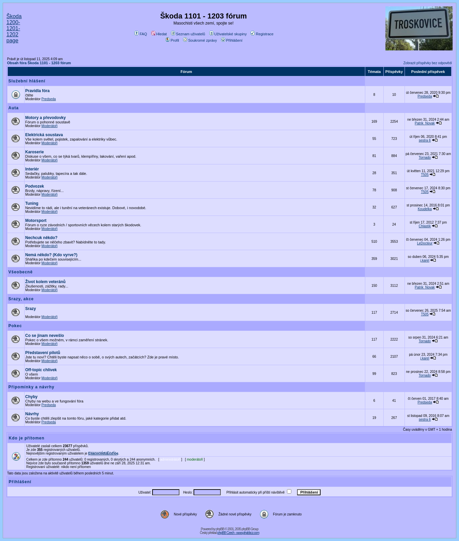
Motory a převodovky (45, 117)
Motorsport (35, 220)
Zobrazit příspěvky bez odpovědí (427, 63)
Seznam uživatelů (188, 34)
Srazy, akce (21, 299)
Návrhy (32, 414)
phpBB (220, 529)
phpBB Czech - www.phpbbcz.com (238, 533)
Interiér (32, 169)
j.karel (424, 260)
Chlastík (425, 226)
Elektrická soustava (44, 134)
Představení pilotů (42, 352)
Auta (13, 108)
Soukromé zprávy (200, 40)
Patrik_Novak (424, 123)
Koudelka (425, 209)
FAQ (140, 34)
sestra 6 (425, 140)
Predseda (48, 99)
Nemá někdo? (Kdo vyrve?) (51, 255)
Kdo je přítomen (26, 438)
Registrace (262, 34)
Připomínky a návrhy (31, 387)
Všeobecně (20, 272)
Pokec (15, 325)
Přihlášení (232, 40)
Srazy (30, 308)
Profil (172, 40)
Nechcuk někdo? (41, 237)
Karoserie (34, 152)
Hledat (159, 34)
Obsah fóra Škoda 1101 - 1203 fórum (39, 63)
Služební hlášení (26, 81)
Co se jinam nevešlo (44, 335)
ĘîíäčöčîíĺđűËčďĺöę (103, 453)
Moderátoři (49, 126)
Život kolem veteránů (45, 281)
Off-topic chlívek (41, 370)
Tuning (31, 203)
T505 (425, 175)
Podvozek (34, 186)
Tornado (425, 157)
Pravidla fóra (37, 90)
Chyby (31, 396)
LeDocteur (424, 243)
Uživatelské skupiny (228, 34)
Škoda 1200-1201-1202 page (14, 28)
